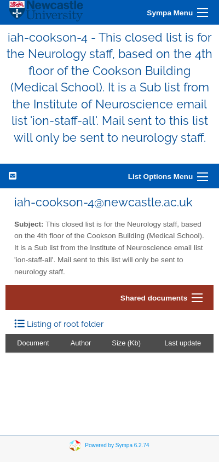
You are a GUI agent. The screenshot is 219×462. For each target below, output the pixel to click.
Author (81, 343)
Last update (182, 343)
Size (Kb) (126, 343)
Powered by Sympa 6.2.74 (117, 445)
